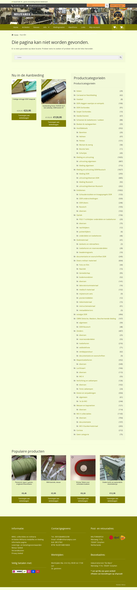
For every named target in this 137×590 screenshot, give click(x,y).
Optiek (79, 215)
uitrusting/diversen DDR (89, 178)
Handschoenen (82, 116)
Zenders (79, 331)
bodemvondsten (86, 277)
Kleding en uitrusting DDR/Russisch (91, 169)
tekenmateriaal (85, 302)
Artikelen (25, 27)
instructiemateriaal (87, 306)
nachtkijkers (84, 227)
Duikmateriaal (82, 240)
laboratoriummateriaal (88, 285)
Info (45, 27)
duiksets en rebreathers (89, 244)
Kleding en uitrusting (85, 157)
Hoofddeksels (82, 128)
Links (83, 27)
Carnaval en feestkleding (86, 95)
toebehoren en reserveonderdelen (93, 248)
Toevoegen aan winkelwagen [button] (24, 116)
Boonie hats (84, 149)
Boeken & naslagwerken (87, 33)
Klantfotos (72, 27)
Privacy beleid (17, 553)
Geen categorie (82, 434)
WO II (81, 376)
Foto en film (84, 265)
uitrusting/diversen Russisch (91, 186)
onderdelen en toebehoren (90, 236)
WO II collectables (83, 414)
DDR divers (83, 203)
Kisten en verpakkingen (86, 393)
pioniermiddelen (86, 298)
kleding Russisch (86, 182)
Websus (123, 584)
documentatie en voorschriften (92, 356)
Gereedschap (84, 273)
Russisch (82, 207)
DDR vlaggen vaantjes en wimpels (90, 103)
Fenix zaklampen (86, 389)
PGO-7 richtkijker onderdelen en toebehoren (97, 219)
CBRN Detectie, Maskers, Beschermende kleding (96, 318)
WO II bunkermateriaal (88, 426)
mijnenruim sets (86, 294)
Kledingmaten (59, 27)
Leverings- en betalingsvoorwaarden (26, 545)
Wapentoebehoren (84, 360)
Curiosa (79, 430)
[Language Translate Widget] (117, 5)
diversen (82, 211)
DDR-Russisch (84, 327)
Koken (79, 91)
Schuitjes (83, 153)
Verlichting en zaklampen (86, 380)
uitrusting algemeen (87, 161)
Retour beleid (17, 548)
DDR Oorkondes (83, 107)
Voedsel (79, 99)
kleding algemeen (86, 165)
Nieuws (36, 27)
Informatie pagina (19, 542)
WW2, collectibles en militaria (24, 537)
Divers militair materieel (86, 260)
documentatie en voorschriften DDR (91, 256)
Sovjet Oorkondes (83, 112)
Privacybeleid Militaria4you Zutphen (28, 33)
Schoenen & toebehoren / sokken (90, 120)
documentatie (85, 422)
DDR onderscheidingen (88, 198)
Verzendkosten (18, 550)
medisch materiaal (86, 289)
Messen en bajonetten (85, 405)
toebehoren (84, 343)
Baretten (83, 132)
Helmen (82, 136)
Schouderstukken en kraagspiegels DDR (95, 194)
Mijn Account (94, 27)
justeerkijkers (84, 232)
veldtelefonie (84, 347)
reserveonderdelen (87, 339)
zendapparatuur (86, 352)
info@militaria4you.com (66, 539)
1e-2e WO (83, 401)
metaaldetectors (86, 310)
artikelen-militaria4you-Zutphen (60, 33)
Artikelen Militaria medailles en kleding (28, 539)
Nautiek (82, 269)
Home (15, 27)
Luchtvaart (80, 368)
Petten (82, 141)
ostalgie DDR (81, 314)
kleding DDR (84, 174)
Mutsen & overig (86, 145)
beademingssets (86, 252)
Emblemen (80, 190)
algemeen (83, 323)
